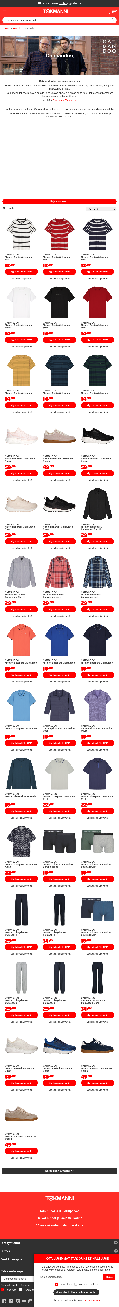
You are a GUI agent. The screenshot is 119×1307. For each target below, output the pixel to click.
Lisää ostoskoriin (21, 271)
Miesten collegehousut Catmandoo (16, 933)
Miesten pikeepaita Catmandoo (21, 663)
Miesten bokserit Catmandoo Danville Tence (58, 865)
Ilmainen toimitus (39, 3)
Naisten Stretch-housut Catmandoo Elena (93, 1001)
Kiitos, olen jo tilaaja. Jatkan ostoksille (76, 1292)
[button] (107, 11)
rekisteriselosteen (91, 1300)
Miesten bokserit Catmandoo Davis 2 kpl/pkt (96, 865)
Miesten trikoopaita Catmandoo (21, 796)
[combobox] (59, 20)
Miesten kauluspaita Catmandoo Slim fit (91, 528)
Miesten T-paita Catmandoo (19, 393)
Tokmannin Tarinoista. (64, 100)
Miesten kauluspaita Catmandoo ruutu (53, 595)
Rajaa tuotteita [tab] (58, 201)
